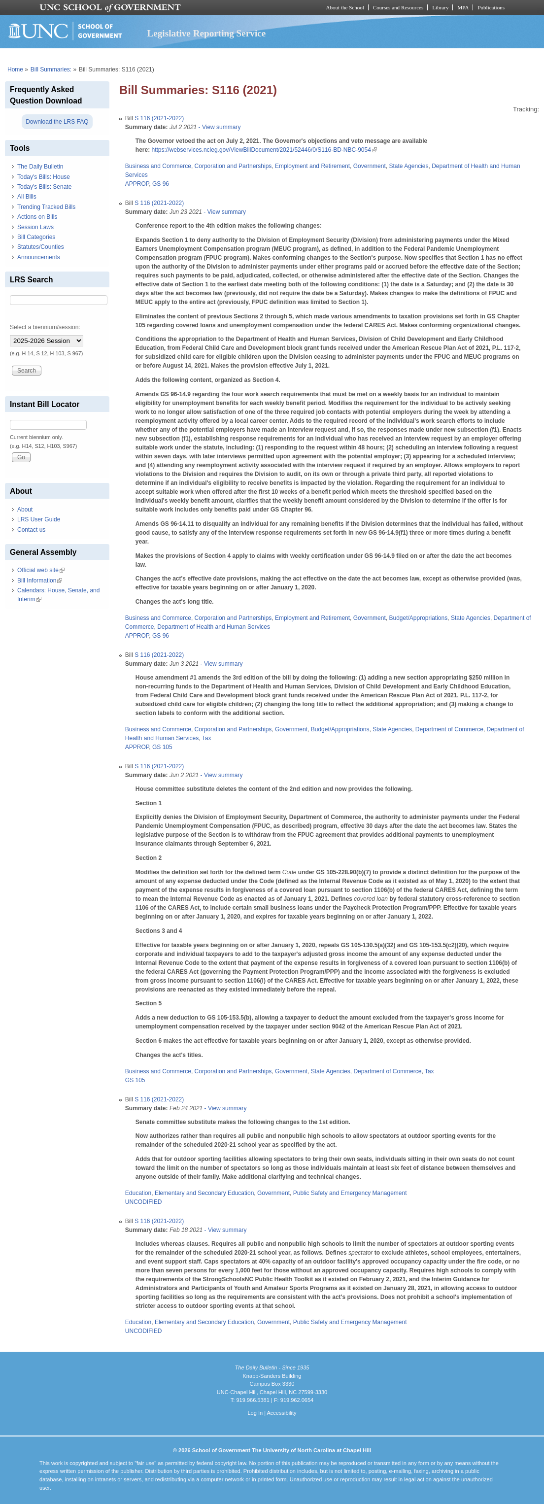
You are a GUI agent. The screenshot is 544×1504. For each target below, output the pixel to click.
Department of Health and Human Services (213, 626)
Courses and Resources (398, 7)
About (25, 509)
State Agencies (408, 166)
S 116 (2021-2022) (159, 118)
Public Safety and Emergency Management (350, 1193)
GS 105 (162, 747)
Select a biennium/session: (45, 327)
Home (15, 69)
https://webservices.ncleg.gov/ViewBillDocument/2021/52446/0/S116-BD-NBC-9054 (264, 149)
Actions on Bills (37, 216)
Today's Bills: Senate (44, 186)
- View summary (218, 127)
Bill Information (39, 580)
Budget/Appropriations (418, 618)
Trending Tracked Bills (46, 207)
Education (138, 1193)
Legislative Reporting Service (206, 33)
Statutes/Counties (40, 246)
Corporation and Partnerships (233, 166)
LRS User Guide (38, 519)
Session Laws (35, 227)
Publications (491, 7)
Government (369, 166)
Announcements (38, 257)
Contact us (31, 529)
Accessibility (281, 1413)
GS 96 (160, 183)
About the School (345, 7)
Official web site (41, 570)
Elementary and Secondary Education (204, 1193)
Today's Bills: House (43, 176)
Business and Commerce (158, 166)
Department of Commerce (449, 729)
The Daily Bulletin (40, 166)
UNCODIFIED (143, 1201)
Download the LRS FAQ (57, 121)
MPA (463, 7)
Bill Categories (36, 237)
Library (440, 7)
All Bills (26, 196)
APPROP (137, 183)
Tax (206, 738)
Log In (255, 1413)
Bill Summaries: (51, 69)
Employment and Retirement (312, 166)
